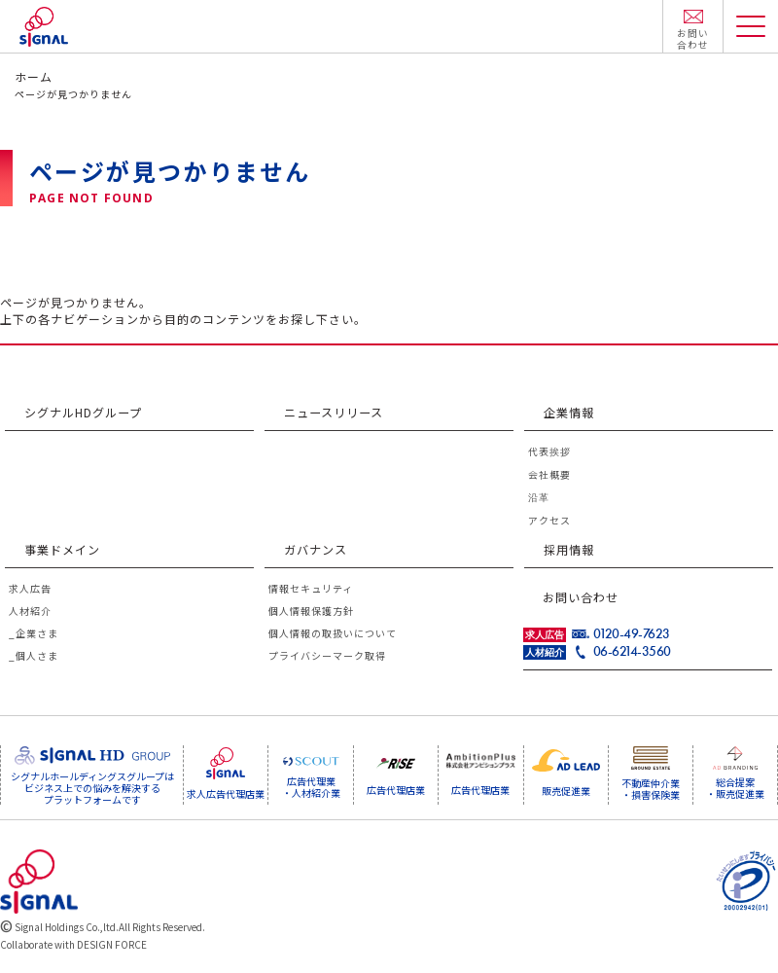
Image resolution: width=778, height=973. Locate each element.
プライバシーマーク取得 (327, 657)
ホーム (34, 76)
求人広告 (30, 590)
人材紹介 (30, 612)
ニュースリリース (333, 412)
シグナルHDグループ (83, 412)
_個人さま (33, 657)
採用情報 (569, 550)
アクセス (549, 521)
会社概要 (549, 475)
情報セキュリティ (310, 590)
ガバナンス (315, 550)
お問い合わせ (581, 597)
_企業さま (33, 635)
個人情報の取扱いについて (332, 635)
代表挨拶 (549, 452)
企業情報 (569, 412)
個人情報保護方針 (311, 612)
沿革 (538, 497)
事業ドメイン (62, 550)
